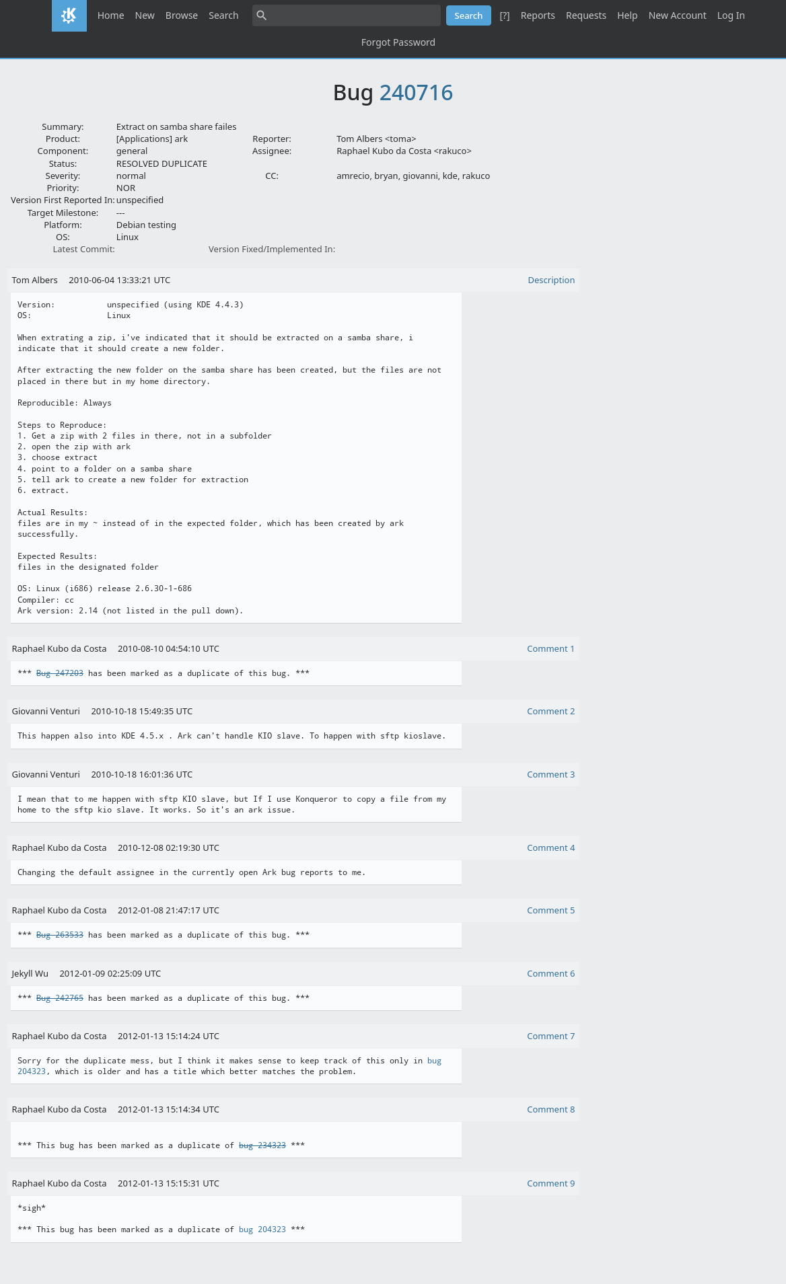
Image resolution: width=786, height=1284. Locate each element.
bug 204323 (262, 1229)
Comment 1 (551, 648)
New (145, 15)
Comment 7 (551, 1036)
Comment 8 (551, 1109)
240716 (417, 91)
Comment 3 (551, 774)
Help (627, 15)
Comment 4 (551, 847)
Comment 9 (551, 1183)
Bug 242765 (59, 998)
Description (551, 280)
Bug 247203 (59, 673)
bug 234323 (262, 1145)
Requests (586, 15)
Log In (731, 15)
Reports (538, 15)
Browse (182, 15)
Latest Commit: (83, 249)
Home (111, 15)
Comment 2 (551, 711)
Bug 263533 (59, 935)
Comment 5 (551, 910)
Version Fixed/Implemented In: (272, 249)
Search (223, 15)
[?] (504, 15)
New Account (678, 15)
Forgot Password (398, 42)
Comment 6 (551, 973)
